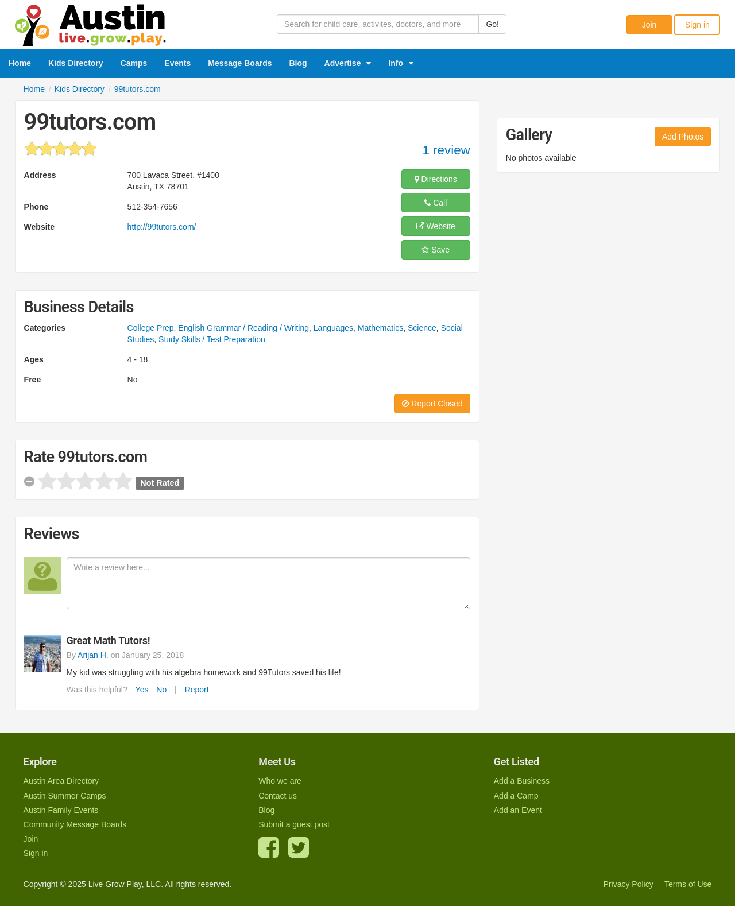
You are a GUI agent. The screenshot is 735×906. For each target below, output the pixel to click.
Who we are (279, 780)
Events (177, 63)
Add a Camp (516, 795)
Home (20, 63)
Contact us (277, 795)
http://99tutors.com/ (161, 226)
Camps (134, 63)
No (161, 689)
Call (435, 202)
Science (422, 327)
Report (197, 689)
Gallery (529, 135)
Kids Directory (75, 63)
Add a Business (522, 780)
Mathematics (380, 327)
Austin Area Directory (61, 780)
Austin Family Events (61, 810)
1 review (446, 150)
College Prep (150, 327)
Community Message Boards (75, 824)
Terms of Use (687, 884)
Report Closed (432, 403)
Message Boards (240, 63)
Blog (298, 63)
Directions (436, 179)
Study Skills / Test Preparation (211, 339)
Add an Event (518, 810)
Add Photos (682, 136)
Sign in (697, 24)
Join (649, 24)
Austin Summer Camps (65, 795)
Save (435, 249)
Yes (142, 689)
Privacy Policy (628, 884)
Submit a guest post (294, 824)
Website (435, 226)
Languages (333, 327)
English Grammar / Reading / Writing (243, 327)
